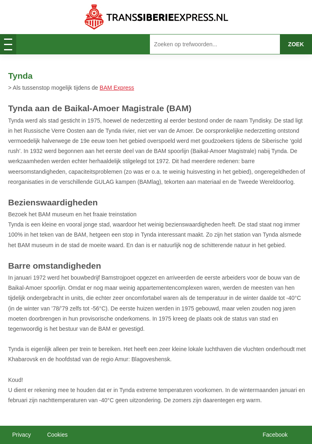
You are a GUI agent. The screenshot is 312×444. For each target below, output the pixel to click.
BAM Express (117, 87)
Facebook (275, 434)
